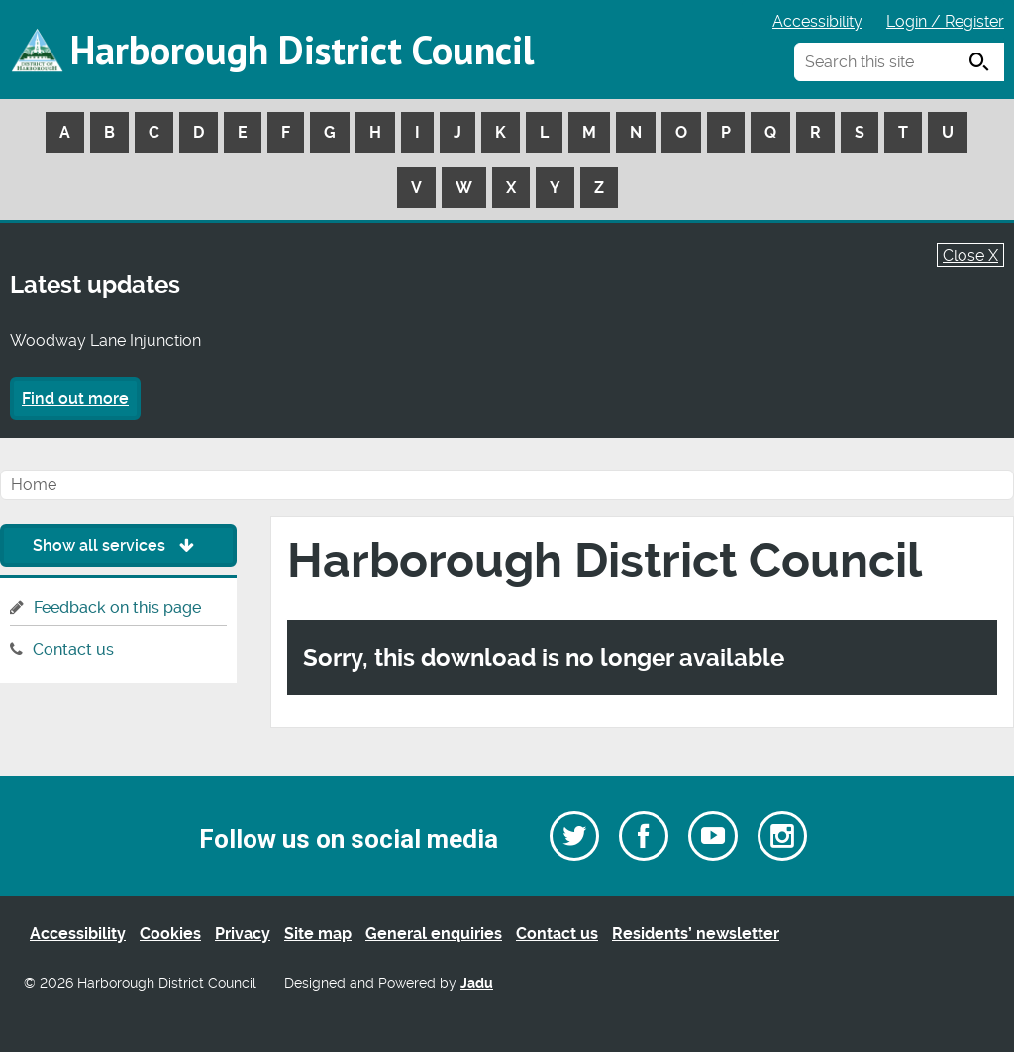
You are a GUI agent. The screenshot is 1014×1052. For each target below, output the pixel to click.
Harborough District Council (302, 49)
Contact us (73, 649)
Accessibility (817, 21)
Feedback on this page (117, 607)
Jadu (476, 983)
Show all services (118, 545)
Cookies (170, 933)
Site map (318, 933)
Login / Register (945, 21)
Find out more (75, 398)
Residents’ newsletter (695, 933)
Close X (970, 255)
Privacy (242, 933)
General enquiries (433, 933)
